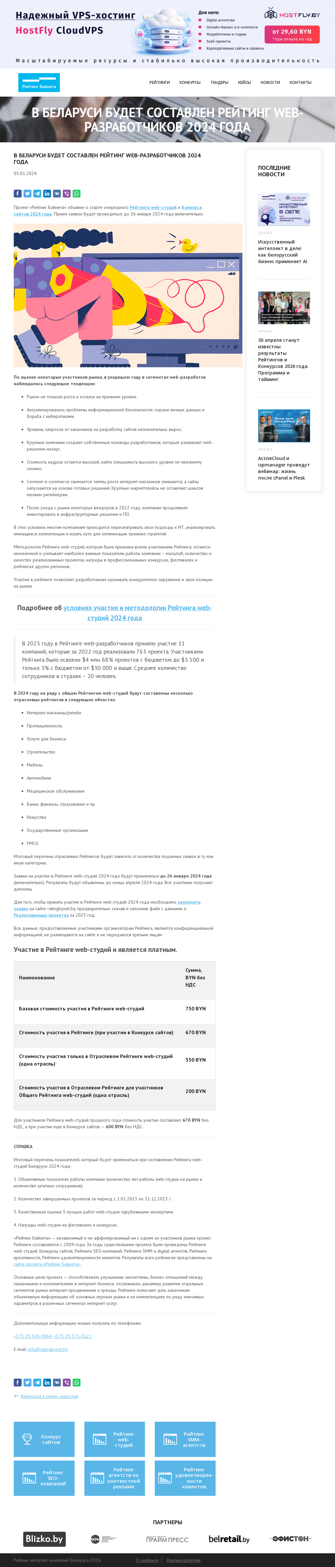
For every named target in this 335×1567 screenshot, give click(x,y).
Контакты (300, 82)
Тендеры (219, 82)
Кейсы (244, 82)
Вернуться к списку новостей (49, 1396)
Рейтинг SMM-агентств (184, 1439)
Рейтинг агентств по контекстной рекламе (114, 1478)
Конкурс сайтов (41, 1439)
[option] (44, 1539)
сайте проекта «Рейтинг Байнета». (47, 1264)
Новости (270, 82)
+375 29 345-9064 (33, 1336)
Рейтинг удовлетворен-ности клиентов (185, 1478)
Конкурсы (190, 82)
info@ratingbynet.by (48, 1349)
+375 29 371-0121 (73, 1336)
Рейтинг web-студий (113, 1439)
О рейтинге (147, 1560)
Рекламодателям (184, 1560)
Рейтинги (160, 82)
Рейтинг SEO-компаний (43, 1478)
